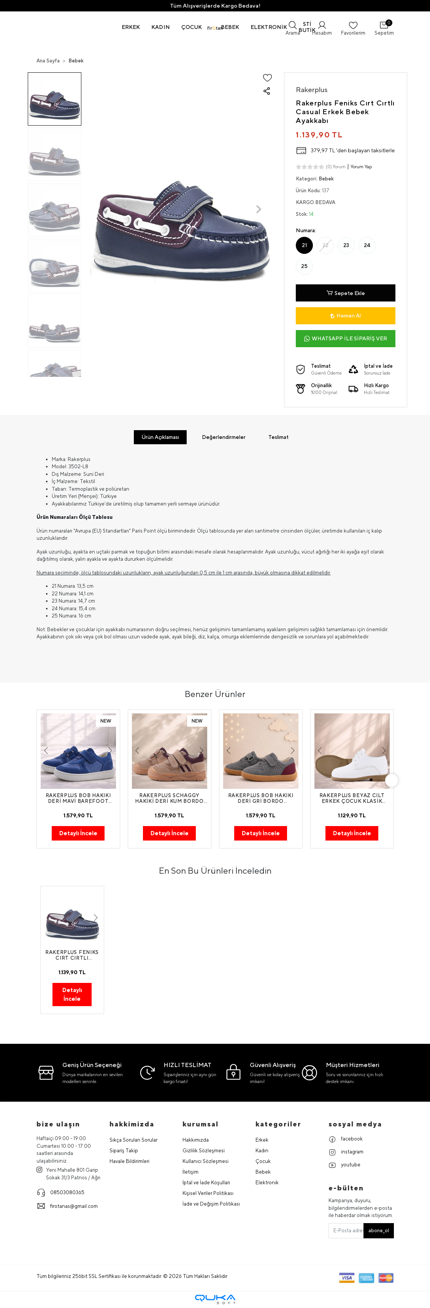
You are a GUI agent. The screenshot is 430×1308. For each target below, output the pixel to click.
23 (346, 245)
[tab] (160, 437)
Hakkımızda (195, 1140)
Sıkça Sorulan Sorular (133, 1140)
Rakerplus (312, 89)
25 (304, 266)
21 (304, 245)
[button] (131, 27)
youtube (344, 1165)
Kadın (261, 1151)
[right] (394, 780)
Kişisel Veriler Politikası (207, 1193)
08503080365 (60, 1192)
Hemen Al (345, 316)
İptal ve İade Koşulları (206, 1183)
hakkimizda (131, 1124)
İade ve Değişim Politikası (211, 1204)
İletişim (190, 1172)
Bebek (263, 1172)
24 (367, 245)
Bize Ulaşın (58, 1124)
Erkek (261, 1140)
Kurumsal (200, 1124)
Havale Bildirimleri (129, 1161)
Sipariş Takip (123, 1151)
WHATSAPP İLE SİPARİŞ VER (345, 338)
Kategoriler (278, 1124)
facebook (345, 1140)
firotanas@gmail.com (67, 1206)
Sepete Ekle (346, 293)
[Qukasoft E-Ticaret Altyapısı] (215, 1300)
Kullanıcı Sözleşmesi (205, 1161)
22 (325, 245)
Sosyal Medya (355, 1124)
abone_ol (378, 1231)
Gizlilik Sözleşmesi (203, 1151)
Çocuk (263, 1161)
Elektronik (267, 1183)
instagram (345, 1152)
